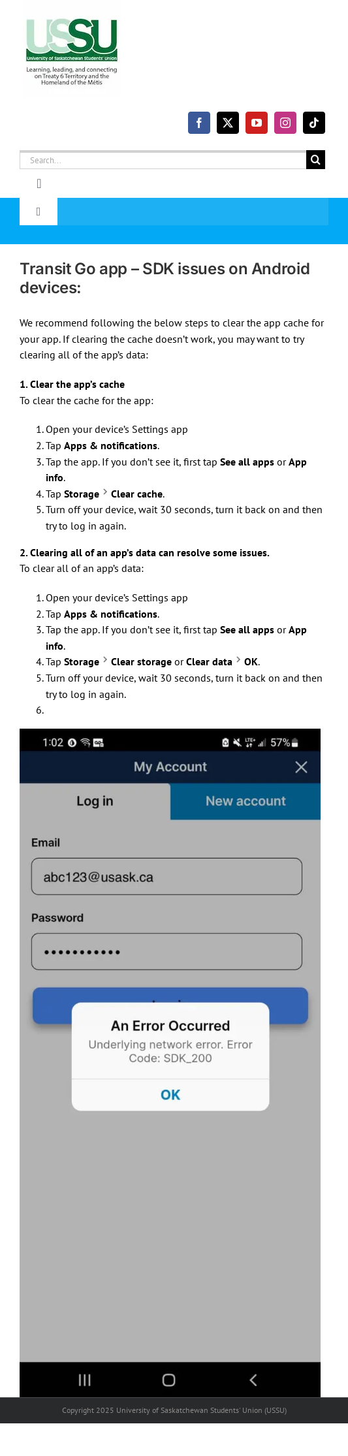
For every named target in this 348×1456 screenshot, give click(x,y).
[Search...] (163, 159)
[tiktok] (314, 123)
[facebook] (199, 123)
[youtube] (256, 123)
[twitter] (228, 123)
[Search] (315, 159)
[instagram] (285, 123)
